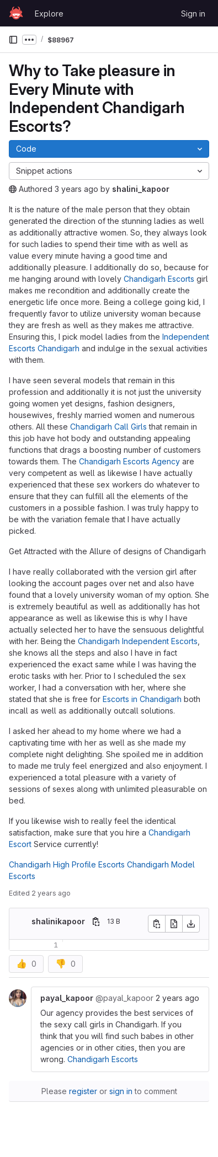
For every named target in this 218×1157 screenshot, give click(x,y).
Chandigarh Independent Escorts (138, 641)
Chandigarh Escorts (159, 278)
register (83, 1091)
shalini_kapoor (140, 189)
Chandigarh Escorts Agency (129, 461)
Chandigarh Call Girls (108, 426)
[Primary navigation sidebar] (13, 40)
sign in (120, 1091)
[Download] (191, 924)
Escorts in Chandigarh (142, 699)
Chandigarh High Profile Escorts (67, 864)
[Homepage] (16, 13)
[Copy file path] (96, 921)
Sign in (193, 13)
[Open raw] (174, 924)
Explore (49, 13)
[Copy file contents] (157, 924)
